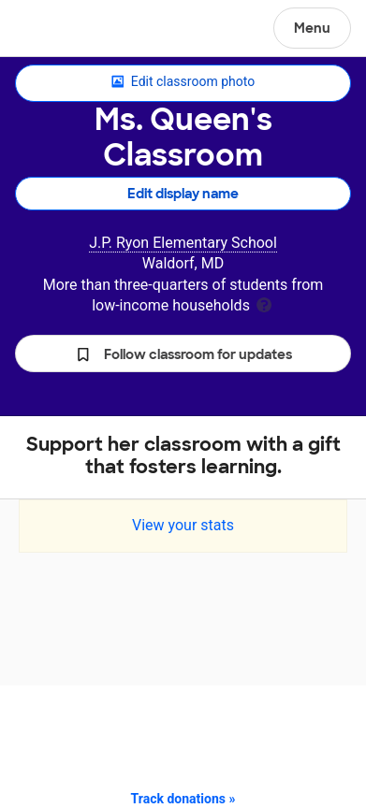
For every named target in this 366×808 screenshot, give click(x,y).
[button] (183, 353)
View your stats (183, 525)
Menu (312, 28)
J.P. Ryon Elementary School (183, 243)
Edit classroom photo (183, 82)
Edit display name (183, 193)
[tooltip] (264, 303)
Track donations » (183, 798)
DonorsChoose (59, 30)
